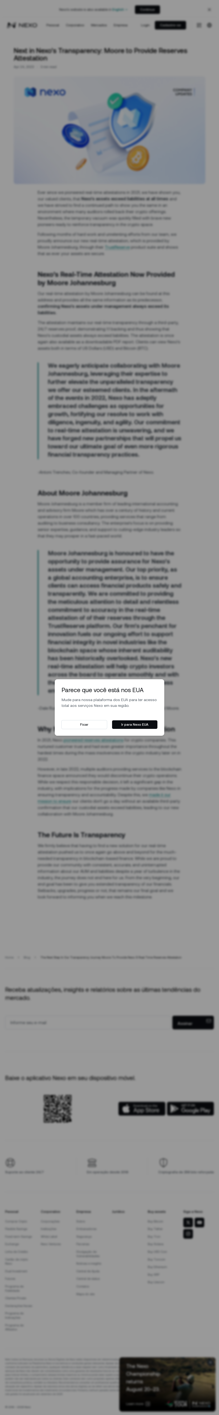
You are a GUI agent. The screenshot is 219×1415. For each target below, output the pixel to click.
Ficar (84, 724)
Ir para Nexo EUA (134, 724)
